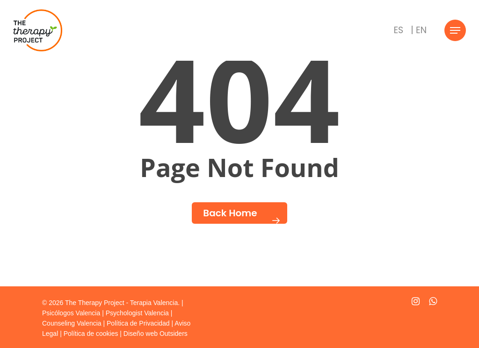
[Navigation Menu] (455, 31)
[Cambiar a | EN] (419, 30)
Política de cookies (91, 333)
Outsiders (174, 333)
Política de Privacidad (138, 323)
